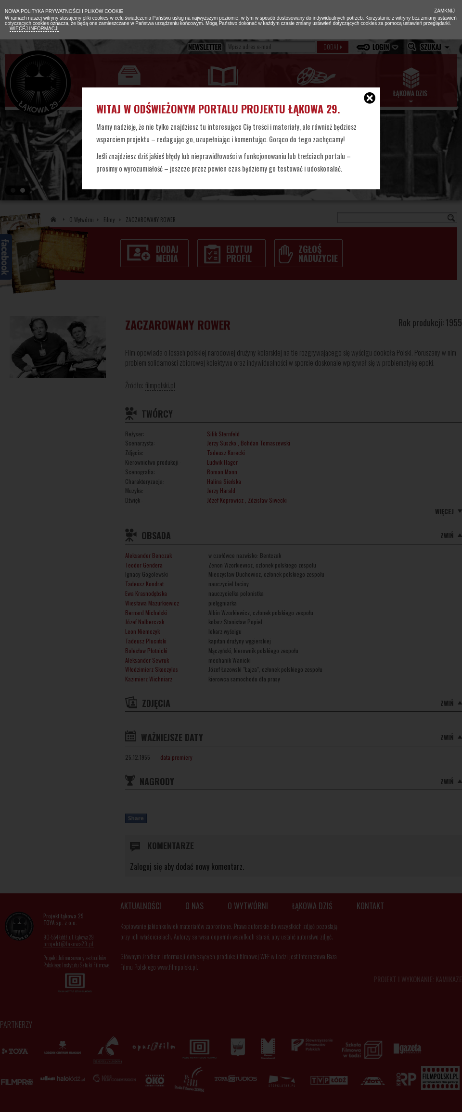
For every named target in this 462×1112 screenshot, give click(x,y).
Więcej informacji (34, 28)
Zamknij (444, 10)
